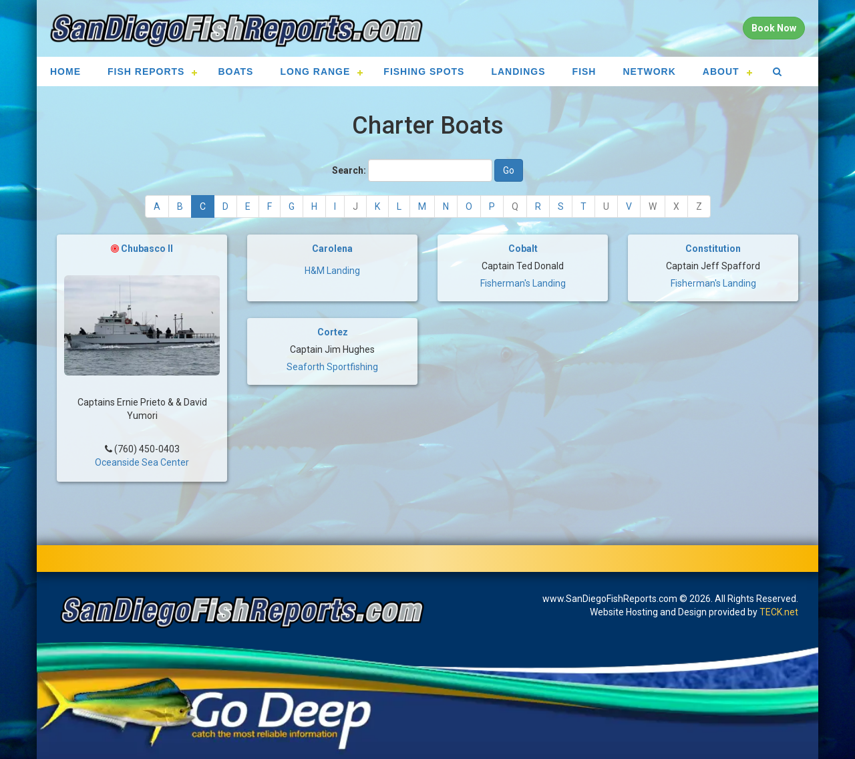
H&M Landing (332, 270)
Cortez (332, 332)
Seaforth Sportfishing (332, 366)
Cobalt (523, 248)
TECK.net (778, 612)
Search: (349, 170)
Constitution (713, 248)
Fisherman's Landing (523, 283)
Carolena (332, 248)
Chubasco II (147, 248)
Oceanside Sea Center (142, 457)
